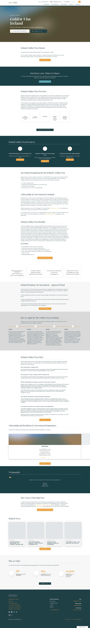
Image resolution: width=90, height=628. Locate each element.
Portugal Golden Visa (50, 214)
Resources (64, 4)
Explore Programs (20, 31)
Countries (46, 4)
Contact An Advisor (44, 129)
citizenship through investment (43, 505)
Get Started (44, 308)
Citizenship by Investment (15, 607)
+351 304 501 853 (77, 610)
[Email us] (56, 2)
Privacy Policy (68, 619)
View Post (17, 535)
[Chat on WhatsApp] (66, 2)
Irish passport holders (55, 208)
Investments (55, 4)
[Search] (79, 2)
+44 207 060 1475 (54, 609)
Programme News (13, 603)
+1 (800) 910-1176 (77, 601)
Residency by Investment (15, 609)
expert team (39, 506)
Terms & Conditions (77, 619)
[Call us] (43, 2)
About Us (11, 601)
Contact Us (38, 31)
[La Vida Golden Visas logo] (13, 3)
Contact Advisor (44, 257)
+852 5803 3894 (77, 605)
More (19, 159)
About (71, 4)
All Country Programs (14, 605)
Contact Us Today (44, 509)
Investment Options (13, 599)
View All (43, 419)
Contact (78, 4)
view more (44, 548)
